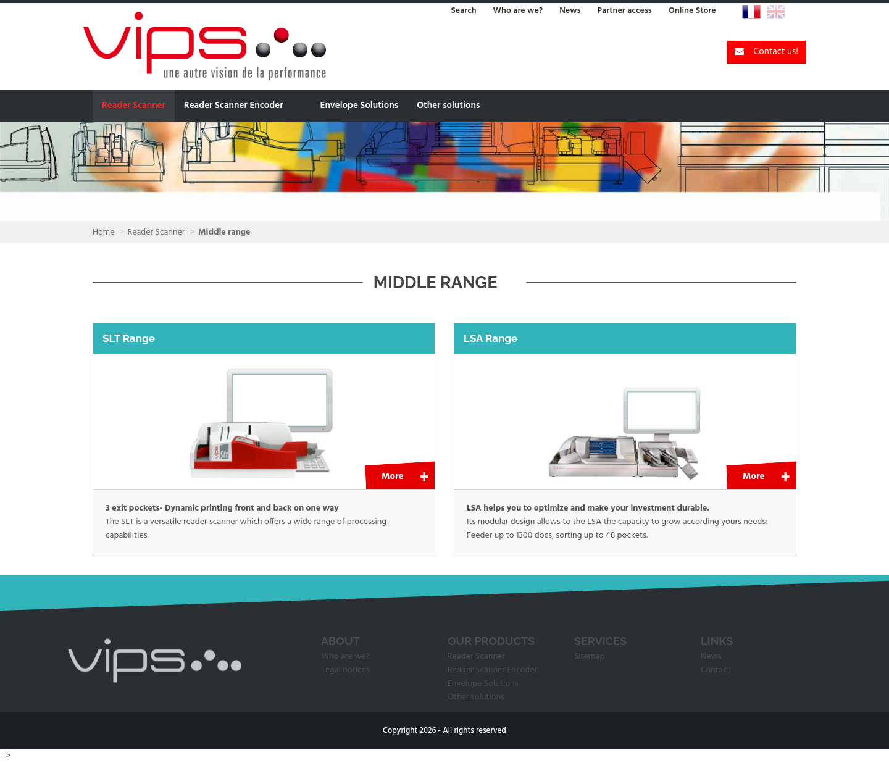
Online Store (692, 11)
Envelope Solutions (359, 105)
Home (104, 232)
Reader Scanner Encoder (233, 105)
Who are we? (518, 11)
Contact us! (766, 51)
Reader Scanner (133, 105)
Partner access (624, 11)
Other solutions (448, 105)
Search (463, 11)
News (569, 11)
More (392, 476)
